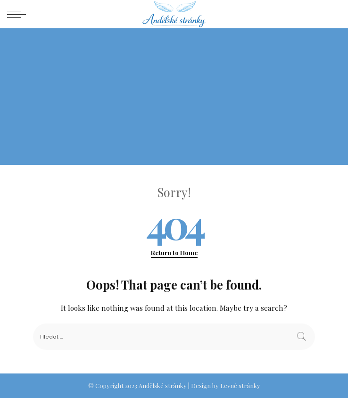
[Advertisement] (174, 99)
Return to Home (174, 253)
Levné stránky (240, 385)
